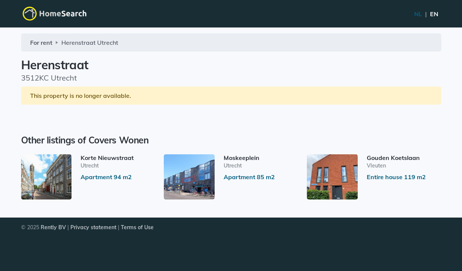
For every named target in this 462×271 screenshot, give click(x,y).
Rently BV (53, 227)
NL (426, 14)
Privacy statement (93, 227)
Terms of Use (137, 227)
